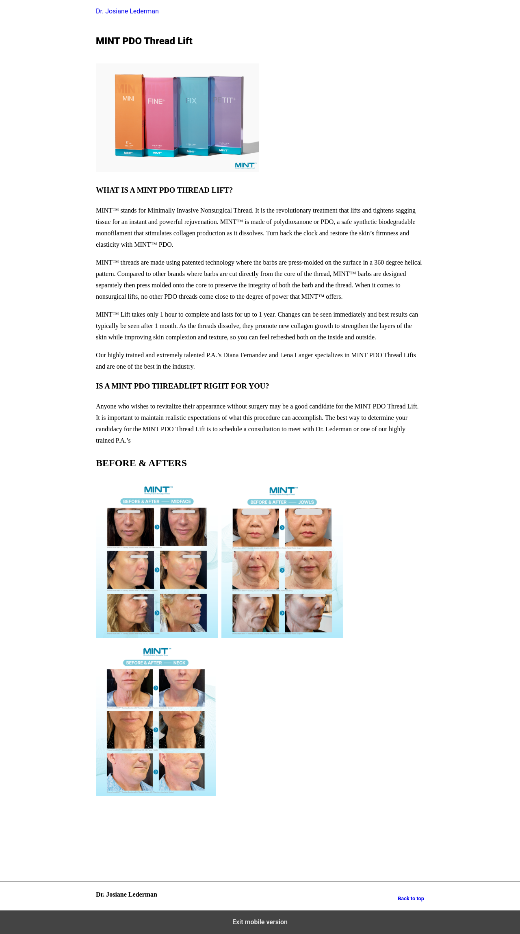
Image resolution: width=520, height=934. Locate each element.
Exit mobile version (260, 922)
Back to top (411, 898)
